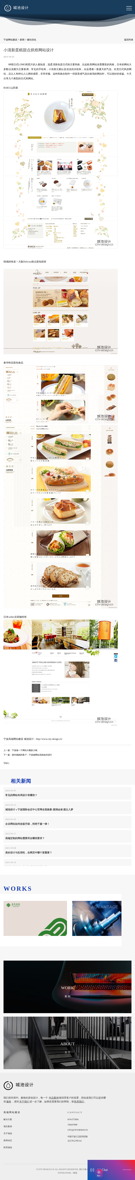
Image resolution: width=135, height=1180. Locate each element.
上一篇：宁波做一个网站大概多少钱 (20, 750)
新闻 (22, 39)
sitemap (62, 1173)
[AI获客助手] (99, 1173)
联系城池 (8, 1147)
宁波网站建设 (10, 39)
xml (69, 1173)
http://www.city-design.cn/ (49, 739)
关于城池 (8, 1133)
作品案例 (54, 1097)
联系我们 (79, 1101)
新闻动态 (8, 1140)
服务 (8, 1101)
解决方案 (8, 1119)
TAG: (6, 763)
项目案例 (8, 1126)
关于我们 (24, 1101)
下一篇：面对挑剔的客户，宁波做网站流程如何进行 (28, 755)
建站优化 (31, 39)
